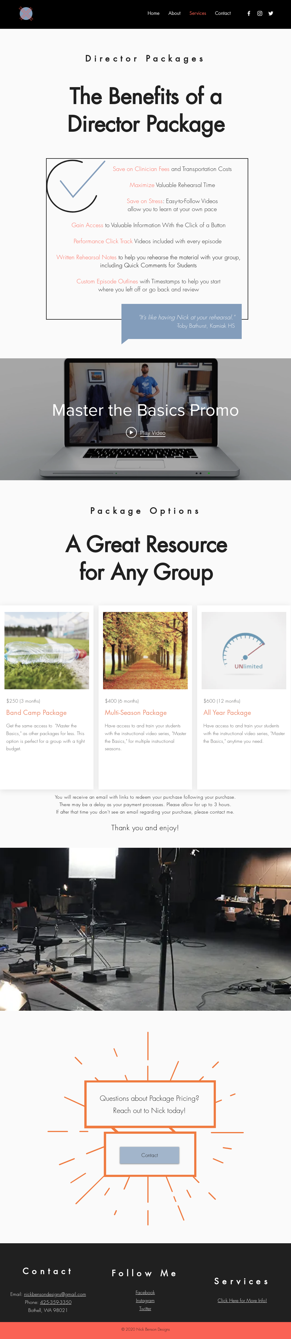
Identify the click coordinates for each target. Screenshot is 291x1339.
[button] (174, 13)
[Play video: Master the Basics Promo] (145, 432)
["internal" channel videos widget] (145, 419)
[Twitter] (271, 13)
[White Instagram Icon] (260, 13)
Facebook (145, 1292)
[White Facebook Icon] (249, 13)
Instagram (145, 1300)
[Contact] (149, 1155)
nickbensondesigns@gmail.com (55, 1294)
